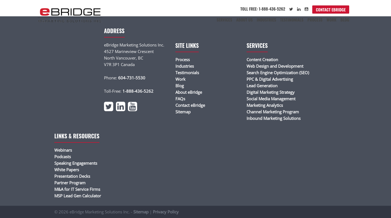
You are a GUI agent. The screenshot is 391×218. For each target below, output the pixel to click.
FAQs (180, 98)
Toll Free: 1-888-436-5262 (262, 9)
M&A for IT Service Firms (77, 189)
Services (224, 20)
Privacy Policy (166, 211)
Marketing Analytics (265, 105)
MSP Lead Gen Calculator (77, 195)
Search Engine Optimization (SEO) (278, 72)
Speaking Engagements (75, 163)
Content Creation (262, 59)
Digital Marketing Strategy (271, 92)
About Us (244, 20)
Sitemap (183, 111)
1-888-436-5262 (137, 91)
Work (331, 20)
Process (314, 20)
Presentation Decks (72, 176)
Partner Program (70, 182)
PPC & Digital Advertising (270, 79)
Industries (266, 20)
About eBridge (188, 92)
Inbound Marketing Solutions (274, 118)
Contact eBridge (331, 10)
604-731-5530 (131, 77)
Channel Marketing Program (273, 111)
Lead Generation (262, 85)
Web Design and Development (275, 66)
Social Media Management (271, 98)
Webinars (63, 150)
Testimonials (291, 20)
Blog (344, 20)
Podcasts (62, 156)
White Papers (66, 169)
